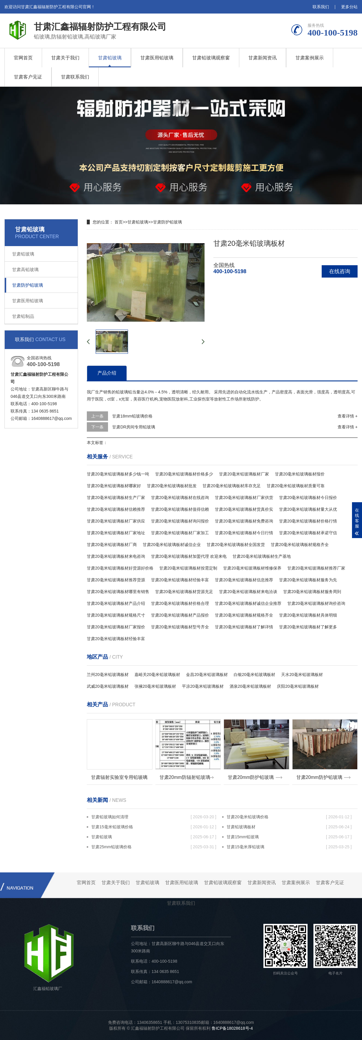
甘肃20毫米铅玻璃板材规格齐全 (300, 544)
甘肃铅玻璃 (110, 57)
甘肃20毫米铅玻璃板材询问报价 (180, 521)
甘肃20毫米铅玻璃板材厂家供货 (244, 497)
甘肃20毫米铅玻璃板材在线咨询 (180, 497)
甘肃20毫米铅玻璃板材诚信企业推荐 (248, 603)
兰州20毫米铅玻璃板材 (108, 674)
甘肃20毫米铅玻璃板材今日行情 (244, 532)
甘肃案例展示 (309, 57)
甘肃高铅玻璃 (25, 269)
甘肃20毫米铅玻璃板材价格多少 (184, 474)
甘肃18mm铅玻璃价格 (132, 416)
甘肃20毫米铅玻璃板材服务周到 (312, 591)
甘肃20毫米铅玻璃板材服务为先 (308, 579)
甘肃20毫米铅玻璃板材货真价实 (244, 509)
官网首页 (23, 57)
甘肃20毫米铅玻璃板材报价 (300, 474)
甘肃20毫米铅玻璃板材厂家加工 (180, 532)
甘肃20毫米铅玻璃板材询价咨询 (316, 603)
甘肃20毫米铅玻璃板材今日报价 (308, 497)
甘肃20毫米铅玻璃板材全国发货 (236, 544)
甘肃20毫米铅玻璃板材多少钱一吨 (118, 474)
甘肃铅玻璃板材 (289, 827)
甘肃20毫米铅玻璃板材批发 (172, 485)
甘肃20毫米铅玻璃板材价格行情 (308, 521)
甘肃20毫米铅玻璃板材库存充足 (231, 485)
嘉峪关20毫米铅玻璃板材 (157, 674)
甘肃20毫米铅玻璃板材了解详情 (244, 627)
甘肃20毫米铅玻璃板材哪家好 (114, 485)
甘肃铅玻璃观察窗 (211, 57)
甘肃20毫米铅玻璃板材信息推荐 (244, 579)
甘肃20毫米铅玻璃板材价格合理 (180, 603)
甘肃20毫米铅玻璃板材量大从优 (308, 509)
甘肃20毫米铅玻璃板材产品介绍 (116, 603)
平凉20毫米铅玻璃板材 (203, 686)
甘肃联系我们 (75, 76)
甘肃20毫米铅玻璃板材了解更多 (308, 627)
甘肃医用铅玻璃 (156, 57)
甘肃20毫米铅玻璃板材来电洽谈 (248, 591)
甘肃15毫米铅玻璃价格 (153, 827)
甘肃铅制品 (23, 316)
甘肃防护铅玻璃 (27, 285)
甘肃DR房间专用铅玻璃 (133, 427)
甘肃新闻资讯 (262, 57)
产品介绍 (106, 372)
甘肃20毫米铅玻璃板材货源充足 (184, 591)
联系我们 (321, 6)
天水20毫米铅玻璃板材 (302, 674)
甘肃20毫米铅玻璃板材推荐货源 (116, 579)
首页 (118, 222)
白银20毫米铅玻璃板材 (254, 674)
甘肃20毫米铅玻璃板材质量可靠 (296, 485)
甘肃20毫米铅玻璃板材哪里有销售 (118, 591)
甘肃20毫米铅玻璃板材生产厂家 (116, 497)
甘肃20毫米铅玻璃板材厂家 (244, 474)
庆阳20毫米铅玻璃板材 (298, 686)
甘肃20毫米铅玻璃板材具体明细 (308, 615)
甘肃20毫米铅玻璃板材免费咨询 (244, 521)
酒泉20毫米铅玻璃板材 (250, 686)
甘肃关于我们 (65, 57)
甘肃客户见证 (28, 76)
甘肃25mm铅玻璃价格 (153, 847)
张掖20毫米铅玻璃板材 (155, 686)
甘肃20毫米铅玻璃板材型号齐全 (180, 627)
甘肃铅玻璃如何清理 (153, 817)
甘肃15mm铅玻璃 (289, 837)
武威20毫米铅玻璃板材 (108, 686)
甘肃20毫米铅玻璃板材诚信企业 (172, 544)
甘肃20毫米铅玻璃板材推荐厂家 (316, 568)
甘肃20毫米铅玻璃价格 (289, 817)
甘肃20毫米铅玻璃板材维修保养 (252, 568)
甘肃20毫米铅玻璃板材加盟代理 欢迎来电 (189, 556)
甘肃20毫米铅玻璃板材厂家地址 (116, 532)
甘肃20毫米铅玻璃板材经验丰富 (180, 579)
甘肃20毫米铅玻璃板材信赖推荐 (116, 509)
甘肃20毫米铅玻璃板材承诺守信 (308, 532)
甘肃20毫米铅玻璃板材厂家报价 (116, 627)
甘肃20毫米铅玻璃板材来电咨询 (116, 556)
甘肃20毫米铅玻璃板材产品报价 (180, 615)
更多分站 (349, 6)
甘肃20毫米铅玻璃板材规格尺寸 (116, 615)
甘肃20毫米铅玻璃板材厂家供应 (116, 521)
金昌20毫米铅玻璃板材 (207, 674)
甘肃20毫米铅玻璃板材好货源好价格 (120, 568)
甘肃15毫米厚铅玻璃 (289, 847)
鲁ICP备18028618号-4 (232, 1028)
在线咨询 (339, 271)
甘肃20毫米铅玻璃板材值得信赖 (180, 509)
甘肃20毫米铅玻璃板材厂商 (112, 544)
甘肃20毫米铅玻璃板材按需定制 (188, 568)
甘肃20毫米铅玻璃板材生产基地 (262, 556)
